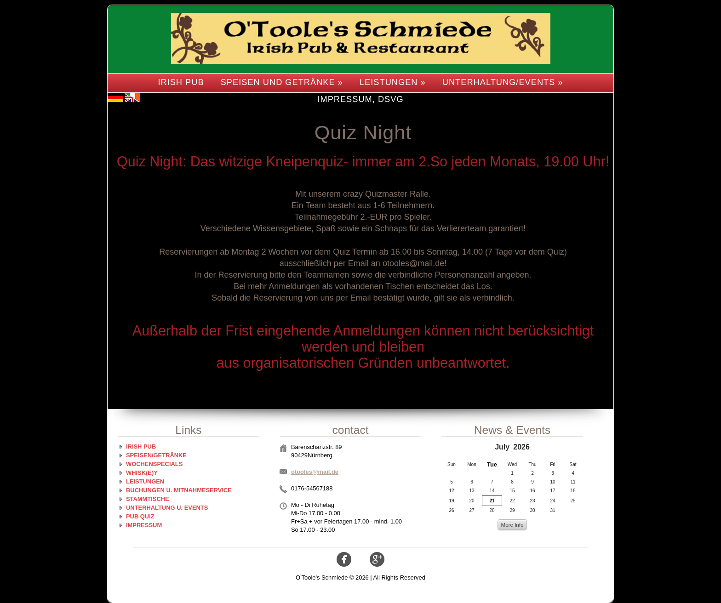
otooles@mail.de (314, 471)
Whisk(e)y (142, 472)
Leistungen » (393, 82)
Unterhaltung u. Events (167, 507)
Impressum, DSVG (360, 99)
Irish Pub (181, 82)
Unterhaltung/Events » (502, 82)
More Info (512, 525)
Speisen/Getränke (156, 455)
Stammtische (147, 498)
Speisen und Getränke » (282, 82)
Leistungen (145, 481)
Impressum (144, 525)
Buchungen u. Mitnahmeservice (179, 490)
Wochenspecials (154, 464)
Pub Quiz (140, 516)
